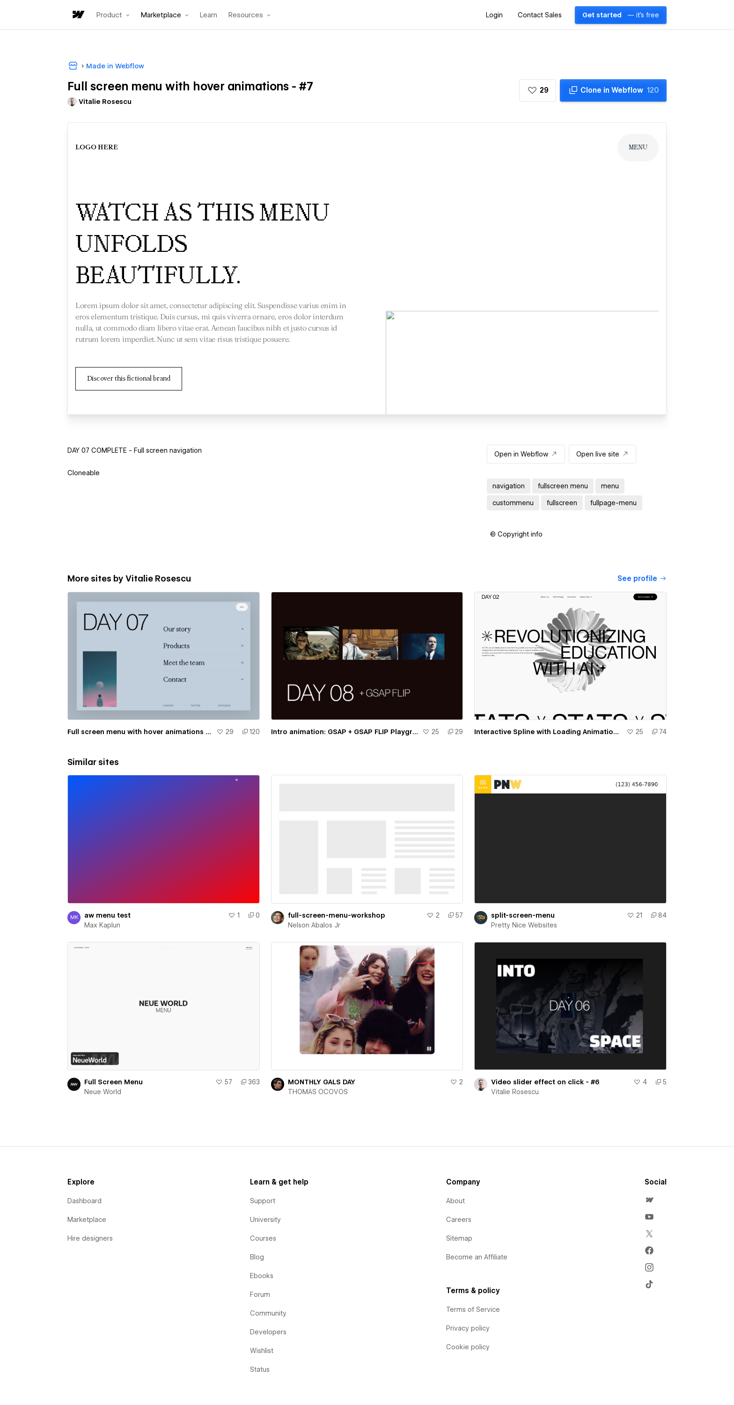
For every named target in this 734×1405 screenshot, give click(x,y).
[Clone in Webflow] (613, 90)
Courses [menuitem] (263, 1238)
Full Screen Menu (113, 1082)
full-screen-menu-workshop (336, 915)
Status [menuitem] (260, 1369)
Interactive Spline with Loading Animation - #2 (548, 732)
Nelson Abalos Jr (314, 925)
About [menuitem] (455, 1201)
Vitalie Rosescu (515, 1092)
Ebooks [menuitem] (261, 1276)
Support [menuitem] (262, 1201)
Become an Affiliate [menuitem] (476, 1257)
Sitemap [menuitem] (459, 1238)
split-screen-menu (523, 915)
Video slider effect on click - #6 (545, 1082)
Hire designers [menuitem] (90, 1238)
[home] (77, 15)
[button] (113, 15)
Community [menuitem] (268, 1313)
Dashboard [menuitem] (84, 1201)
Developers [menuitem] (268, 1332)
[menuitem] (649, 1200)
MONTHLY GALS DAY (321, 1082)
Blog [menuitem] (257, 1257)
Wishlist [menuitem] (261, 1350)
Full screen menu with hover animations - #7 (140, 732)
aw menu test (107, 915)
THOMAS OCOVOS (318, 1092)
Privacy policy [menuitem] (468, 1328)
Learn (208, 15)
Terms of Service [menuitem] (473, 1309)
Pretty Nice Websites (524, 925)
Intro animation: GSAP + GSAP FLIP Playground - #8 (345, 732)
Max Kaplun (102, 925)
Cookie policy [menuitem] (468, 1347)
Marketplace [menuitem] (86, 1219)
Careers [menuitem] (458, 1219)
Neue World (102, 1092)
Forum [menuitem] (260, 1294)
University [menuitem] (265, 1219)
